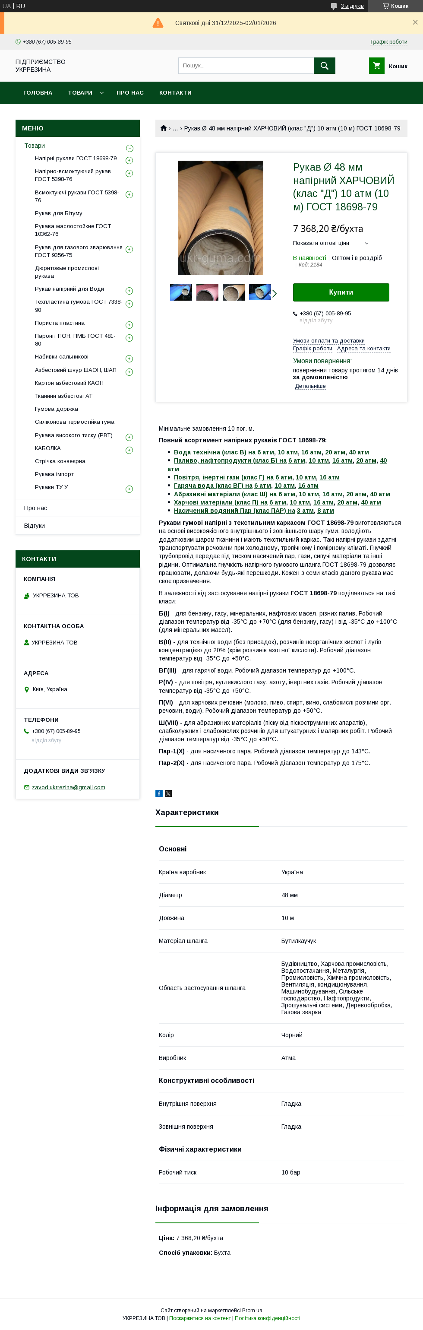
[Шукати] (324, 65)
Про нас (130, 92)
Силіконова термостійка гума (74, 422)
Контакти (175, 92)
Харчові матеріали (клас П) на (221, 502)
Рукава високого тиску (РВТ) (74, 435)
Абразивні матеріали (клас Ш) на (225, 494)
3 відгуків (352, 6)
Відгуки (34, 525)
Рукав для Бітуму (58, 213)
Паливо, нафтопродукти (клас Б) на (230, 460)
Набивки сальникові (61, 356)
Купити (341, 292)
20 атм (335, 452)
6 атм (265, 452)
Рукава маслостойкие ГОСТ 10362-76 (73, 230)
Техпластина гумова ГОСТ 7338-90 (79, 305)
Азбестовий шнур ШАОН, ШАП (76, 370)
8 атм (325, 510)
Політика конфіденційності (267, 1318)
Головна (37, 92)
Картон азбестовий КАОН (69, 383)
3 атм (305, 510)
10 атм (288, 452)
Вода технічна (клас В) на (215, 452)
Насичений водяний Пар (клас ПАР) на (234, 510)
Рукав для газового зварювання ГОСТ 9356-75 (79, 251)
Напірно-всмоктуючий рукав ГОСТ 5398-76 (73, 175)
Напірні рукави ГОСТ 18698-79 (76, 158)
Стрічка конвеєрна (60, 461)
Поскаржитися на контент (200, 1318)
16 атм (311, 452)
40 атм (359, 452)
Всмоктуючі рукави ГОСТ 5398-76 (77, 196)
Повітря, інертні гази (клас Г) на (224, 477)
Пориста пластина (60, 323)
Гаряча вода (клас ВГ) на (213, 485)
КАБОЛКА (48, 448)
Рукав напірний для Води (69, 289)
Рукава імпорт (54, 474)
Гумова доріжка (56, 409)
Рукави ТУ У (51, 487)
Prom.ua (252, 1311)
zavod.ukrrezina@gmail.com (68, 787)
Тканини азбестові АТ (63, 396)
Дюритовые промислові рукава (67, 272)
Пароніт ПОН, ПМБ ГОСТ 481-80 (75, 340)
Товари (80, 92)
